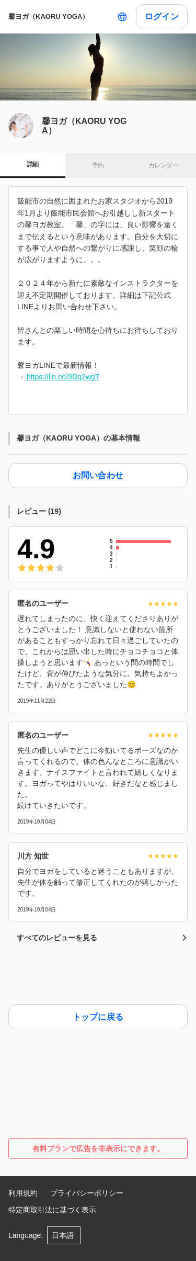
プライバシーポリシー (86, 1193)
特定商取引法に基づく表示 (52, 1210)
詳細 (33, 164)
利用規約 (23, 1193)
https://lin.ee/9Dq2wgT (63, 377)
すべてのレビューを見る (102, 937)
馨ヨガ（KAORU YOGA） (48, 16)
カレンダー (163, 165)
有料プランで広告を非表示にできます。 (98, 1148)
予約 (98, 165)
